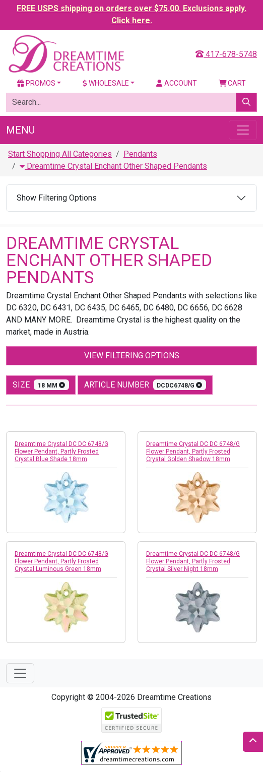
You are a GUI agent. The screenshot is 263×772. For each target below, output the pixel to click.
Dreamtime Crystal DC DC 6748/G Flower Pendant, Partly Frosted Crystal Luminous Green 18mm (61, 561)
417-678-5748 (226, 54)
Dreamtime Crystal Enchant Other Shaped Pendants (113, 166)
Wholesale (106, 83)
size (41, 384)
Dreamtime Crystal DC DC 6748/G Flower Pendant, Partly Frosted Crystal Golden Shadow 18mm (193, 451)
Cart (232, 83)
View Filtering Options (131, 355)
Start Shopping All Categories (60, 154)
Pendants (140, 154)
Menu (20, 130)
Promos (36, 83)
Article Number (145, 384)
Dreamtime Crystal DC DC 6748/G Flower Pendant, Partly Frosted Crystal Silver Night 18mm (193, 561)
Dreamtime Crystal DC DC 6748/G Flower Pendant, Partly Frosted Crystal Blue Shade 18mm (61, 451)
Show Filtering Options (57, 198)
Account (176, 83)
